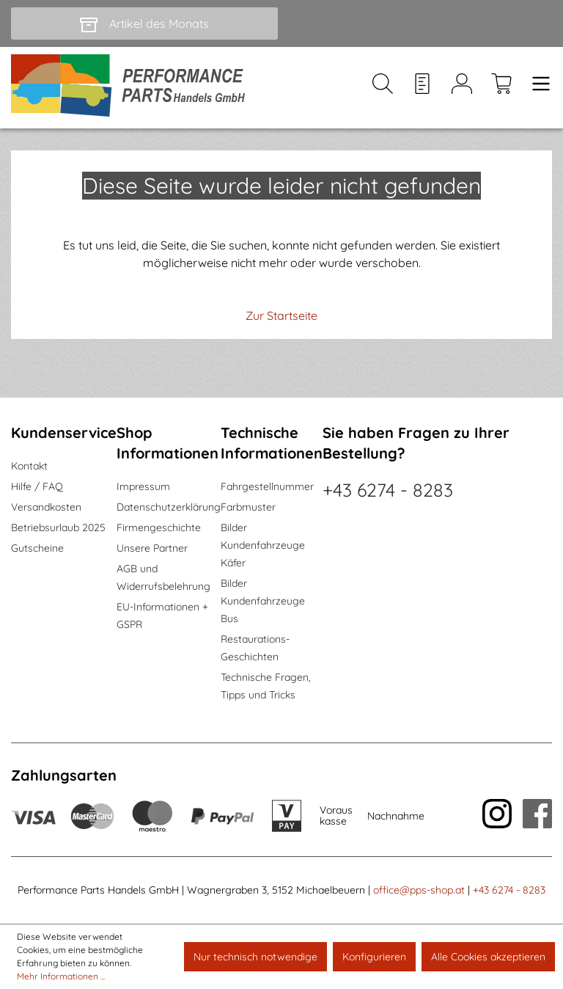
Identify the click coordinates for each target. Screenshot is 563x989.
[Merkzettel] (422, 89)
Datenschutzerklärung (169, 507)
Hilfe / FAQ (37, 486)
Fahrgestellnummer (267, 486)
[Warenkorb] (501, 89)
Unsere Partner (152, 548)
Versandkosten (46, 507)
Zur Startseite (281, 317)
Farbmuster (248, 507)
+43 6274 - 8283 (388, 489)
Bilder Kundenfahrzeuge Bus (263, 601)
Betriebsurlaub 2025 (58, 527)
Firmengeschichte (159, 527)
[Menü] (536, 89)
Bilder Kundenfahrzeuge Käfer (263, 545)
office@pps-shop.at (419, 890)
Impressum (143, 486)
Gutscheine (37, 548)
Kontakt (29, 465)
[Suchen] (382, 89)
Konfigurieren (374, 956)
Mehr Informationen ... (61, 976)
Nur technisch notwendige (255, 956)
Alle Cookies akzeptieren (488, 956)
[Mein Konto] (462, 89)
